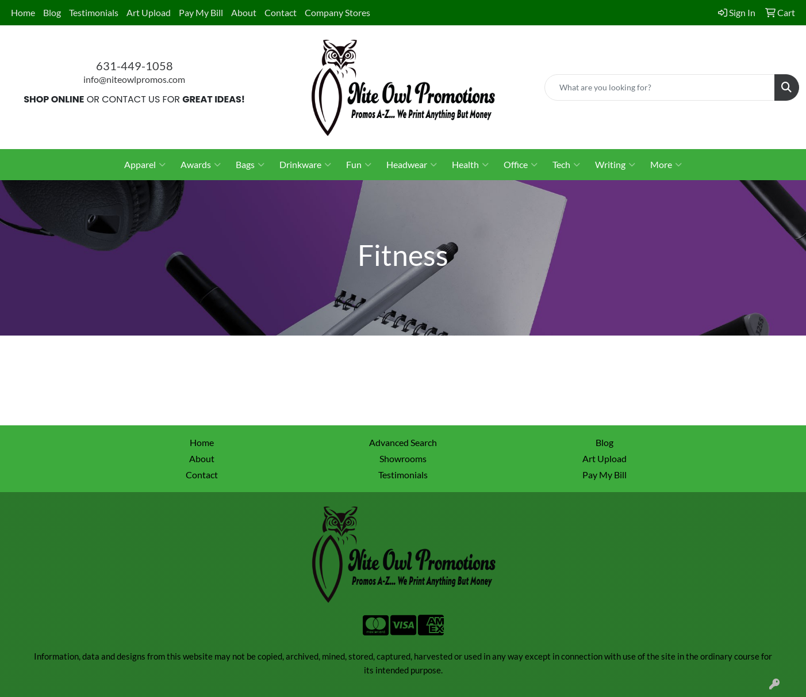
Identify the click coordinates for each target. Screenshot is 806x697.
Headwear (411, 165)
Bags (250, 165)
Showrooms (403, 458)
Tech (566, 165)
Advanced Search (403, 442)
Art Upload (148, 12)
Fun (358, 165)
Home (23, 12)
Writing (615, 165)
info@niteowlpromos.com (134, 79)
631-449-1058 (134, 66)
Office (521, 165)
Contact (280, 12)
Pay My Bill (201, 12)
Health (470, 165)
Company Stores (337, 12)
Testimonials (93, 12)
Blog (52, 12)
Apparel (145, 165)
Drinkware (305, 165)
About (243, 12)
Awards (201, 165)
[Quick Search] (659, 87)
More (666, 165)
